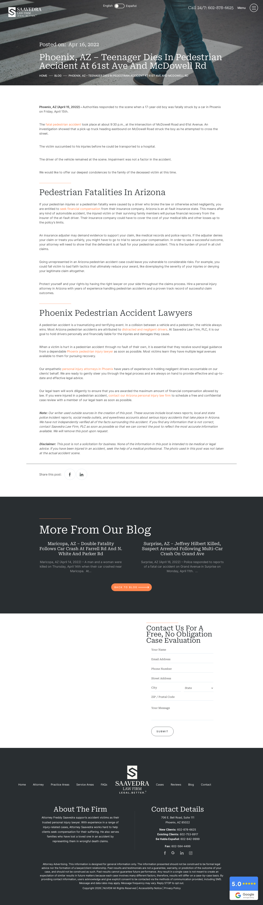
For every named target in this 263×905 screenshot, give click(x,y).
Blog (191, 784)
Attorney (38, 784)
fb (164, 853)
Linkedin (81, 474)
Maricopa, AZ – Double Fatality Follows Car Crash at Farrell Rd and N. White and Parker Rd (80, 548)
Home (22, 784)
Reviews (176, 784)
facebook (69, 474)
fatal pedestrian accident (63, 124)
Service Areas (85, 784)
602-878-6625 (220, 7)
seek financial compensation (80, 209)
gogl (173, 853)
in (182, 853)
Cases (160, 784)
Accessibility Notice (150, 888)
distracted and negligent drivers (144, 329)
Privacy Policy (172, 888)
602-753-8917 (189, 834)
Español (131, 6)
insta (191, 853)
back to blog (126, 587)
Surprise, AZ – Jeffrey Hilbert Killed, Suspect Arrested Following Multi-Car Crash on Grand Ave (182, 548)
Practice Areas (60, 784)
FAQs (104, 784)
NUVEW (107, 888)
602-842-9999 (190, 839)
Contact (206, 784)
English (108, 5)
